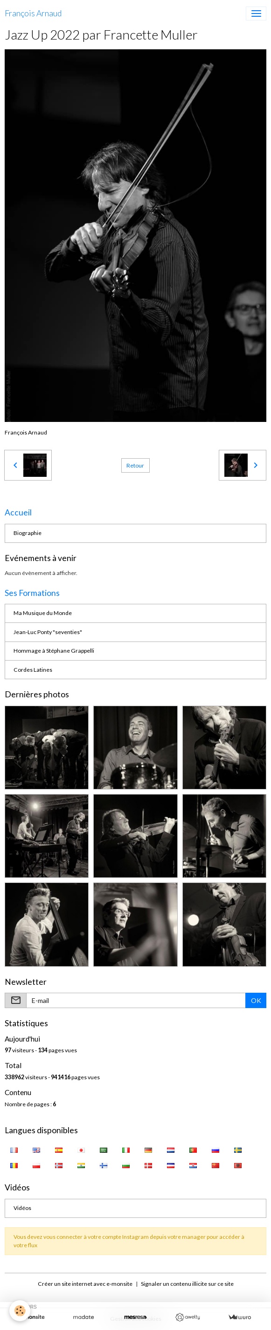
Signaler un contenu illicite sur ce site (187, 1283)
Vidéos (22, 1207)
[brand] (33, 13)
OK (256, 1000)
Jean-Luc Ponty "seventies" (48, 631)
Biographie (28, 532)
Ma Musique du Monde (43, 612)
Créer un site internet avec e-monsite (85, 1283)
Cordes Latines (33, 669)
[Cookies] (19, 1310)
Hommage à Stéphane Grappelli (54, 650)
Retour (135, 465)
